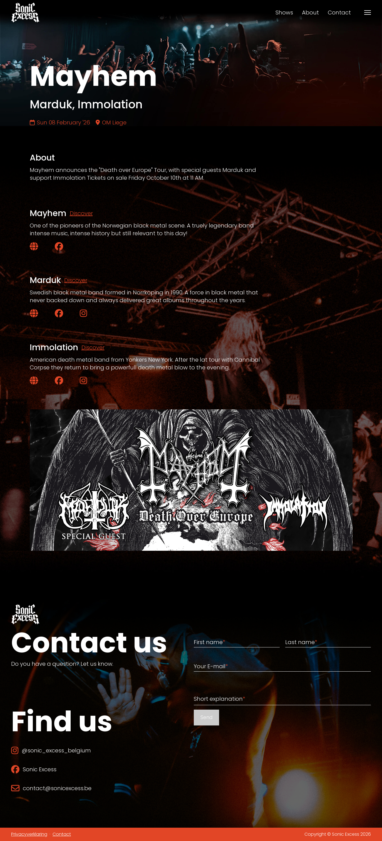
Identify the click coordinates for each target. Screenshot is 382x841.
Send (206, 717)
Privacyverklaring (29, 834)
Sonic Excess (33, 769)
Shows (284, 12)
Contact (339, 12)
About (310, 12)
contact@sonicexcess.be (51, 788)
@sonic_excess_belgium (51, 750)
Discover (81, 213)
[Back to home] (25, 12)
